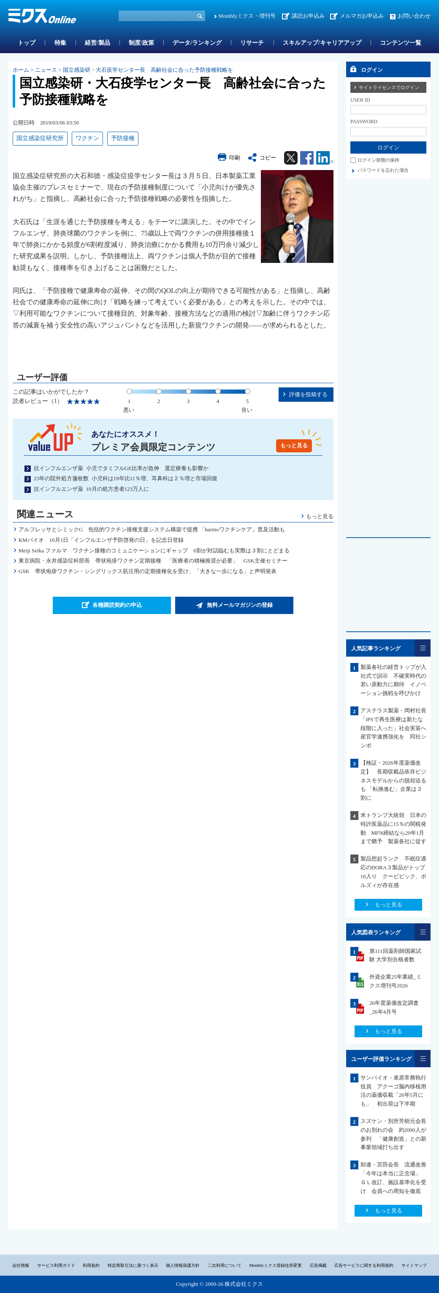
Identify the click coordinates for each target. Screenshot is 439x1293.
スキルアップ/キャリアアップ (322, 43)
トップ (26, 43)
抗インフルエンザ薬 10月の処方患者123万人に (91, 489)
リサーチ (252, 43)
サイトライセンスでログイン (389, 87)
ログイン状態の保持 (378, 159)
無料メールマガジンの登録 (240, 605)
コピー (268, 157)
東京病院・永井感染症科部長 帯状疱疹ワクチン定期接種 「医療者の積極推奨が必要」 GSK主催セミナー (153, 560)
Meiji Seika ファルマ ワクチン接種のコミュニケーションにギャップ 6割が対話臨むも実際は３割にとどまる (154, 550)
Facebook (307, 158)
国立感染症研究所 (40, 138)
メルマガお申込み (362, 16)
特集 (60, 43)
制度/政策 (141, 43)
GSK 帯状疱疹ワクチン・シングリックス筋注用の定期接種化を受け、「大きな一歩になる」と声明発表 (147, 571)
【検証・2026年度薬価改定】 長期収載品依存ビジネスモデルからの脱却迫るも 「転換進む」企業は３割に (393, 780)
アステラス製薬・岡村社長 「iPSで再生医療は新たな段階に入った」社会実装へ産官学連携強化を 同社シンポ (396, 728)
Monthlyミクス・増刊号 (247, 16)
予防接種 (123, 138)
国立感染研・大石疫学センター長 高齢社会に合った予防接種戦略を (148, 70)
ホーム (21, 70)
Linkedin (324, 158)
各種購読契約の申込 (117, 605)
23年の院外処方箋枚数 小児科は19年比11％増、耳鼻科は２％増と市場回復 (125, 478)
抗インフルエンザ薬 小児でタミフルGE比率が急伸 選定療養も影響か (121, 468)
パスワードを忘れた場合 (383, 170)
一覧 (423, 648)
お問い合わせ (414, 16)
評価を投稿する (308, 394)
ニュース (46, 70)
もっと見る (294, 445)
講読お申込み (308, 16)
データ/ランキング (197, 43)
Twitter (291, 158)
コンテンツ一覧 (400, 43)
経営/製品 (97, 43)
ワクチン (87, 138)
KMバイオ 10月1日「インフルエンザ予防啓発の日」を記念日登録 (107, 540)
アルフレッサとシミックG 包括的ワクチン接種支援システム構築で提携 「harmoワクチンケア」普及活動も (152, 529)
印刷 (234, 157)
